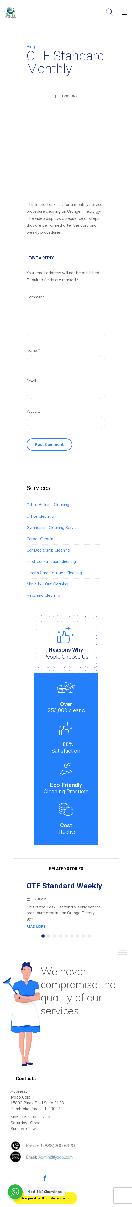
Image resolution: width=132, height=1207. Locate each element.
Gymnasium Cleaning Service (53, 527)
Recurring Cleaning (43, 595)
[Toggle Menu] (122, 952)
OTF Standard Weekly (64, 885)
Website (34, 411)
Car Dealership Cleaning (48, 550)
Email (33, 380)
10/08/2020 (39, 899)
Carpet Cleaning (41, 538)
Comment (35, 297)
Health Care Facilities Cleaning (54, 572)
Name (33, 350)
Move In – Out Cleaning (47, 583)
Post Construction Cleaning (51, 561)
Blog (31, 46)
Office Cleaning (40, 516)
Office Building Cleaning (48, 504)
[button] (36, 927)
